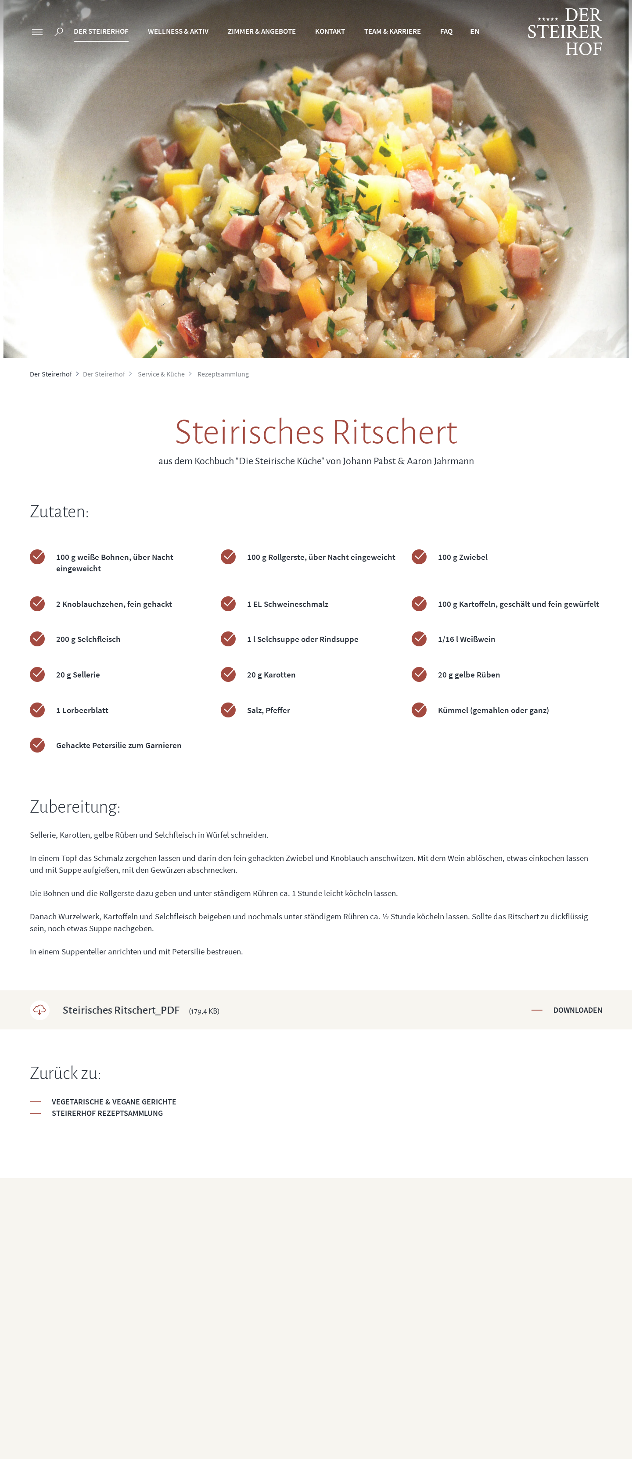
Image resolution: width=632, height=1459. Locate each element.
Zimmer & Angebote (262, 31)
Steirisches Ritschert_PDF (141, 1010)
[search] (58, 33)
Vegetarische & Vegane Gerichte (114, 1102)
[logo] (565, 31)
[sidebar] (37, 33)
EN (475, 31)
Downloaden (578, 1010)
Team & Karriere (392, 31)
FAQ (446, 31)
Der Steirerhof (101, 31)
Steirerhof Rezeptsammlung (107, 1113)
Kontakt (330, 31)
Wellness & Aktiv (178, 31)
